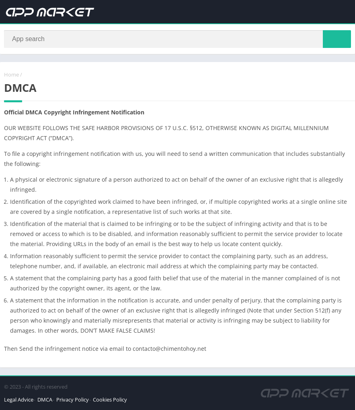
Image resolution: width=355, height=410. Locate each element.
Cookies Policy (110, 399)
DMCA (44, 399)
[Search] (177, 39)
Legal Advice (18, 399)
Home (11, 74)
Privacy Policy (72, 399)
